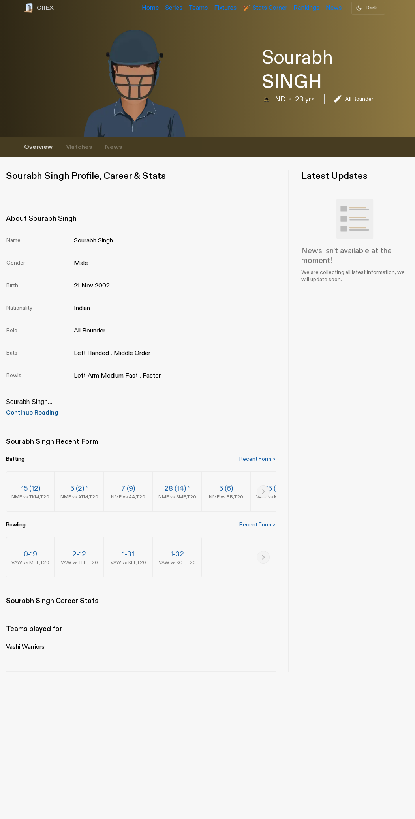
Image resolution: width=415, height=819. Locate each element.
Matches (78, 147)
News (113, 147)
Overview (38, 147)
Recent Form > (257, 459)
